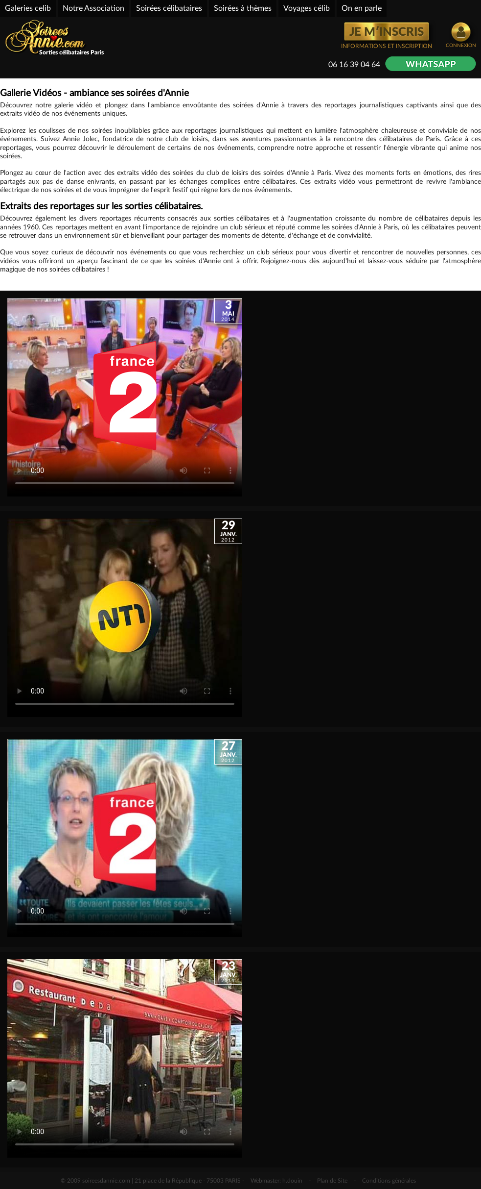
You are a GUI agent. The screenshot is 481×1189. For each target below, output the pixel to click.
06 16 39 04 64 (354, 65)
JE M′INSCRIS (386, 32)
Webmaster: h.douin (276, 1181)
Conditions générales (389, 1181)
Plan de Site (332, 1181)
